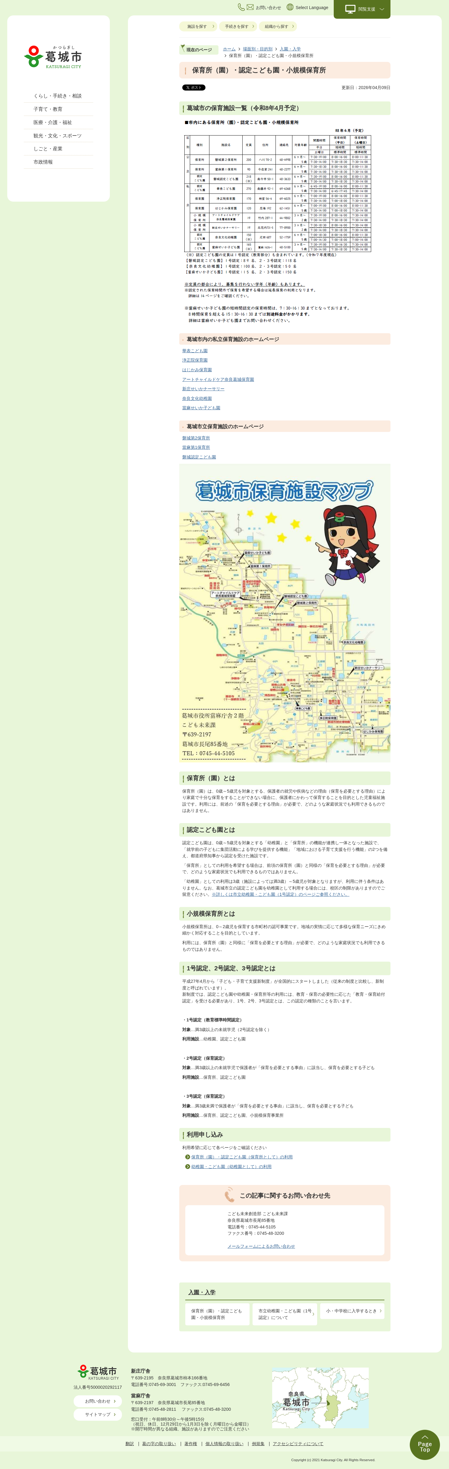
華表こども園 (195, 350)
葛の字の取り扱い (159, 1443)
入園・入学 (290, 48)
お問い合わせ (97, 1401)
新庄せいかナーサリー (203, 388)
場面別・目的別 (257, 48)
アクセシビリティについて (298, 1443)
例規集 (258, 1443)
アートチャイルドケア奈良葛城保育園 (218, 379)
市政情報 (43, 161)
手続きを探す (237, 26)
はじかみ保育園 (197, 369)
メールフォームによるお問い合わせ (261, 1246)
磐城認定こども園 (199, 457)
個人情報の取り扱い (224, 1443)
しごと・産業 (47, 148)
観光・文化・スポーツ (57, 135)
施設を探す (197, 26)
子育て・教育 (47, 109)
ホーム (229, 48)
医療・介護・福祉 (52, 122)
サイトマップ (97, 1414)
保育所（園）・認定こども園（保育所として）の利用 (242, 1156)
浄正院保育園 (195, 360)
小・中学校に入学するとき (351, 1310)
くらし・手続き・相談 (57, 95)
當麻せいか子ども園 (201, 407)
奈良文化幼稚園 (197, 398)
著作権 (190, 1443)
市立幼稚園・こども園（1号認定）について (285, 1314)
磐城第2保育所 (196, 438)
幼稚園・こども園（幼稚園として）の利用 (231, 1166)
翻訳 (130, 1443)
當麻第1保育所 (196, 447)
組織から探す (276, 26)
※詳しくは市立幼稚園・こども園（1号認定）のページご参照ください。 (280, 894)
